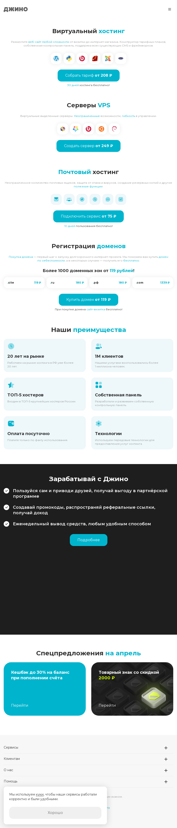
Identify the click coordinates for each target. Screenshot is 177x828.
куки (40, 794)
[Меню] (169, 9)
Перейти (19, 705)
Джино (16, 9)
